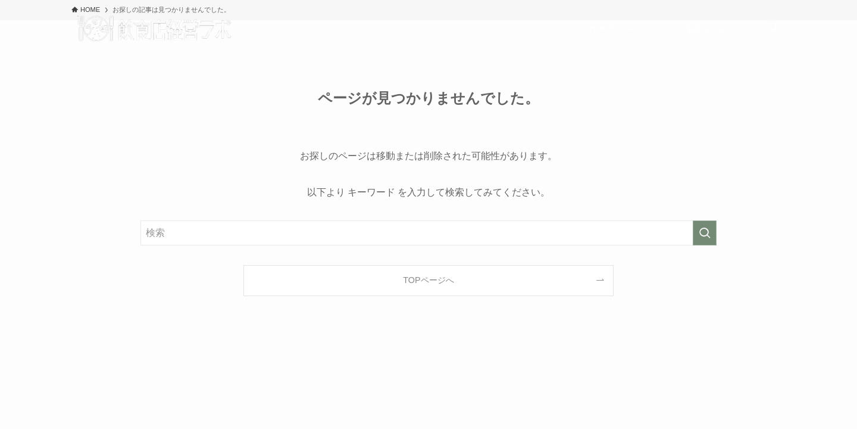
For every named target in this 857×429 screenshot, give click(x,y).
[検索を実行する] (705, 232)
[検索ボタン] (772, 28)
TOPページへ (428, 280)
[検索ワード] (428, 232)
